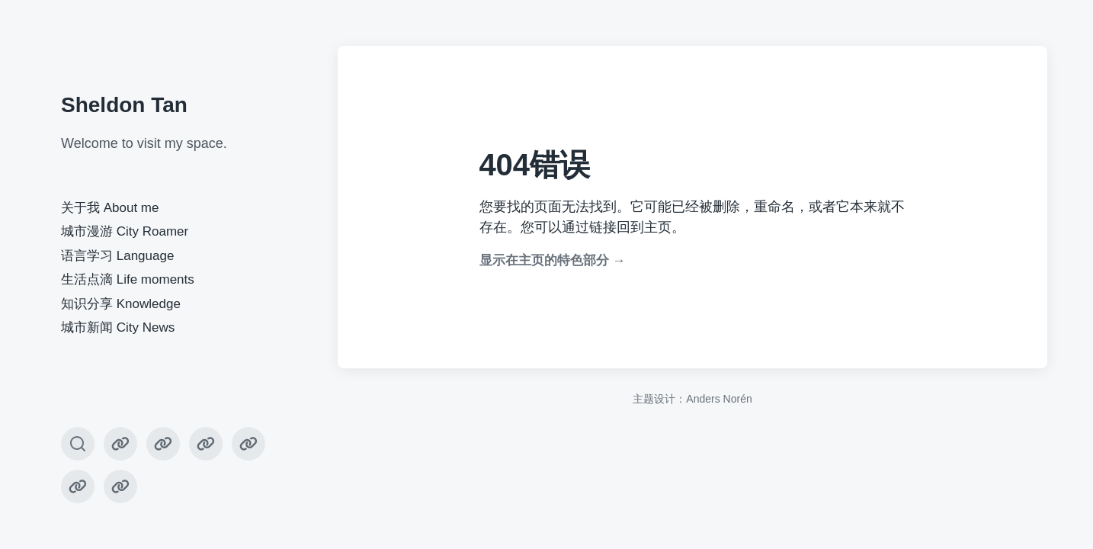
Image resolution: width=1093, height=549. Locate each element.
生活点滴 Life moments (127, 279)
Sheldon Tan (124, 105)
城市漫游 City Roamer (124, 231)
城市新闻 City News (118, 327)
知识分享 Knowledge (121, 304)
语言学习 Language (117, 256)
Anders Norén (719, 399)
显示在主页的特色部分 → (552, 260)
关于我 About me (110, 208)
